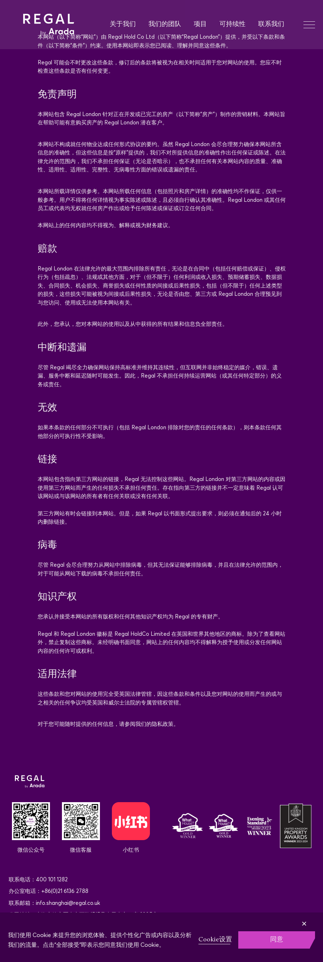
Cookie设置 (215, 939)
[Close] (315, 918)
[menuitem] (129, 25)
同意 (276, 939)
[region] (161, 937)
